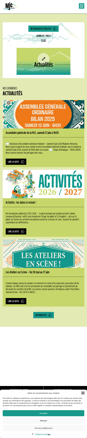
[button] (83, 393)
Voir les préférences (43, 428)
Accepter (43, 413)
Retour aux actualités (41, 28)
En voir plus (41, 315)
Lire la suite (13, 162)
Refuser (43, 420)
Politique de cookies (42, 434)
